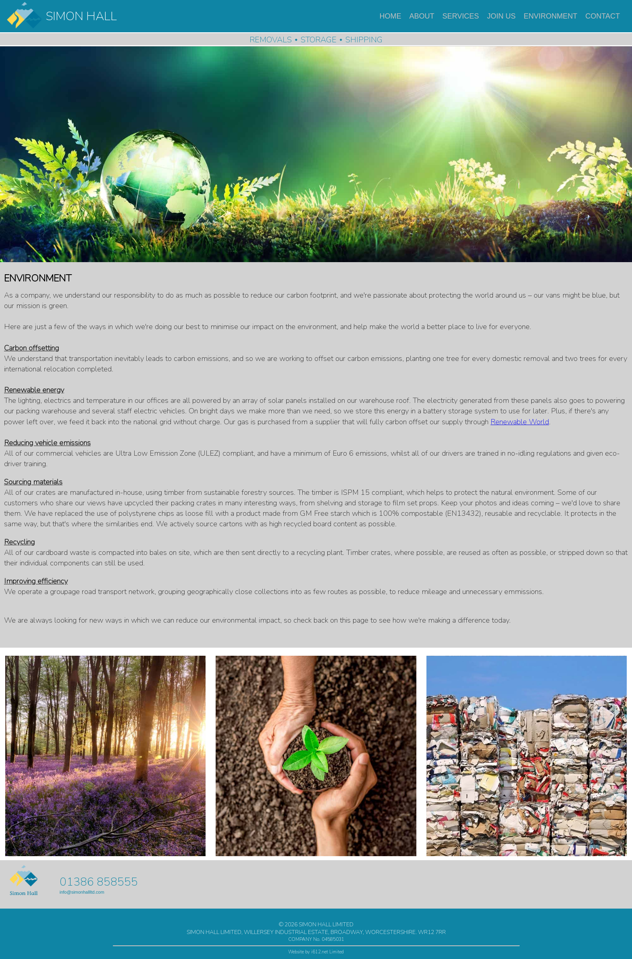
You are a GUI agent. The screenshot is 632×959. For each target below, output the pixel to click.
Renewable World (520, 422)
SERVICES (461, 16)
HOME (390, 16)
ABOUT (422, 16)
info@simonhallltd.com (82, 892)
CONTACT (602, 16)
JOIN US (501, 16)
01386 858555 (99, 882)
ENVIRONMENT (550, 16)
